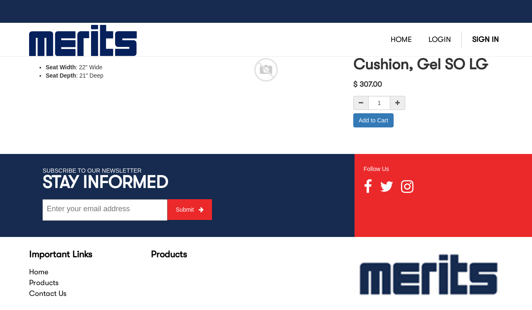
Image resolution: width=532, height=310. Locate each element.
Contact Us (47, 293)
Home (38, 272)
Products (44, 282)
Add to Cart (373, 120)
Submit (190, 209)
